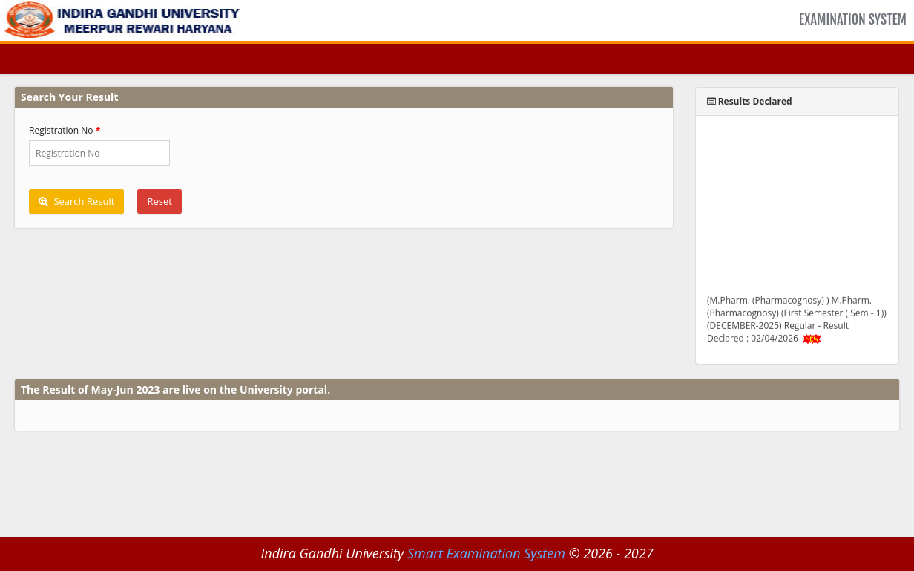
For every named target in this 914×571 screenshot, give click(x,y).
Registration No (61, 130)
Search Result (76, 201)
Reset (159, 201)
